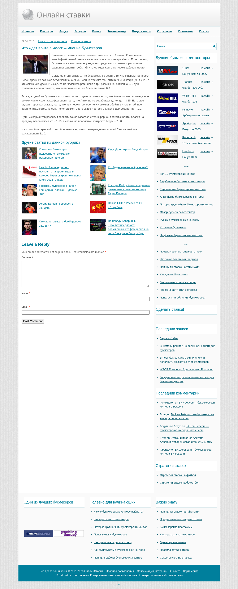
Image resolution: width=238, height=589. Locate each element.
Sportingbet (189, 123)
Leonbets (188, 151)
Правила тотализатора (174, 549)
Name (26, 298)
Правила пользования (120, 571)
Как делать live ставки (174, 274)
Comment (27, 257)
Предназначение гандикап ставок (181, 251)
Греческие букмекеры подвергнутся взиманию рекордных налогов (54, 153)
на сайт (205, 68)
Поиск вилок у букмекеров (110, 534)
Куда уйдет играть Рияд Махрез (128, 149)
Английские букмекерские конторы (182, 196)
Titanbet (187, 81)
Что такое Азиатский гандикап (179, 259)
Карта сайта (190, 571)
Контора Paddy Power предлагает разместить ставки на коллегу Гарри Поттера (129, 189)
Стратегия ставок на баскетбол (179, 482)
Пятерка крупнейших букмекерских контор (186, 204)
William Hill (189, 95)
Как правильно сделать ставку (113, 542)
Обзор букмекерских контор (177, 212)
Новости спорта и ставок (52, 41)
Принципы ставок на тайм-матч (180, 266)
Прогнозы (185, 31)
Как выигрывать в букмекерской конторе (119, 549)
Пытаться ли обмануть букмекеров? (183, 297)
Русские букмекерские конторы (179, 219)
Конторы (46, 31)
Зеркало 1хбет (169, 338)
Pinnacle (187, 109)
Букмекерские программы (176, 527)
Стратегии (164, 31)
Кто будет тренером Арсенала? (128, 167)
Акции (63, 31)
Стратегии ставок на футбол (178, 475)
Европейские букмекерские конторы (183, 189)
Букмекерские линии (173, 542)
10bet (185, 68)
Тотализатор (117, 31)
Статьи (204, 31)
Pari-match (189, 137)
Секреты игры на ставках (176, 557)
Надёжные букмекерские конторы (181, 235)
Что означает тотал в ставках (178, 289)
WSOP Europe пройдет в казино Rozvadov (186, 369)
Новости (28, 31)
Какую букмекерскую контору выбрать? (119, 511)
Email (26, 311)
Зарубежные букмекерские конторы (182, 181)
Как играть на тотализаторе (111, 519)
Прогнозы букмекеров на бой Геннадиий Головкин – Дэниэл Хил (58, 190)
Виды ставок (141, 31)
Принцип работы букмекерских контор (118, 557)
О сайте (175, 571)
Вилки (96, 31)
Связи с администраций (152, 571)
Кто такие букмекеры (173, 227)
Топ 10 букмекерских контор (177, 173)
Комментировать (81, 41)
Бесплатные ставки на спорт (178, 282)
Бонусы (80, 31)
